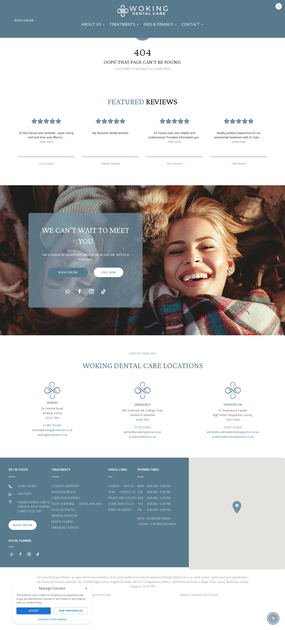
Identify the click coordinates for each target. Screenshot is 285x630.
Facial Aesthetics (63, 537)
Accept (33, 610)
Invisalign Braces (63, 519)
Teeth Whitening (63, 531)
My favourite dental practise (110, 160)
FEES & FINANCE (158, 24)
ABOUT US (91, 24)
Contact (190, 24)
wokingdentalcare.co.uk (52, 462)
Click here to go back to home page (142, 96)
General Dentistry (64, 542)
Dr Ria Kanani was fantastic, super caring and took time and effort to (46, 164)
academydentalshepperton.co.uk (233, 464)
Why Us (129, 513)
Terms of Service (120, 537)
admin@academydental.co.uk (142, 459)
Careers (113, 513)
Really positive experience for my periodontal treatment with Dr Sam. (239, 164)
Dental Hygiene (62, 548)
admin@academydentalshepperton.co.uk (233, 459)
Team (111, 519)
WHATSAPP (24, 521)
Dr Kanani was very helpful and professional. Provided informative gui (174, 164)
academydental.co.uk (142, 464)
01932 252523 (233, 454)
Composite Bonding (65, 525)
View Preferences (71, 610)
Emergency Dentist (65, 554)
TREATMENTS (122, 24)
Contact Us (127, 519)
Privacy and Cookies (122, 525)
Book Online (24, 20)
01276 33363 (142, 454)
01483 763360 (52, 452)
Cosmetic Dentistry (65, 513)
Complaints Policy (121, 531)
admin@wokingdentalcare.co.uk (52, 457)
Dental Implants (90, 531)
